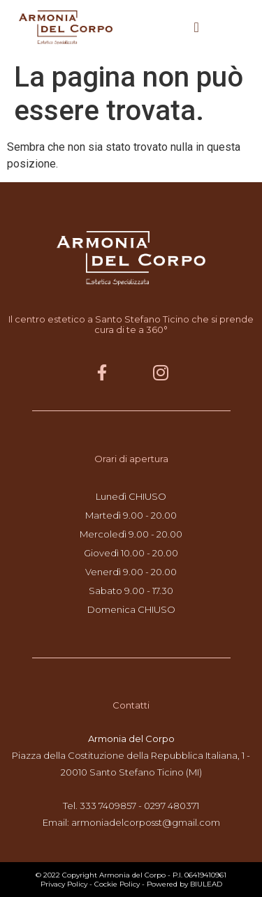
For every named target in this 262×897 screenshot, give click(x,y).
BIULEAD (206, 884)
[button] (197, 27)
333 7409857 (108, 805)
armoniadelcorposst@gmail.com (145, 822)
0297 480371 (171, 805)
